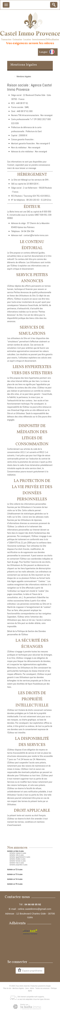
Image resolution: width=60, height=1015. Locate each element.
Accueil (10, 76)
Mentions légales (18, 988)
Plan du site (7, 988)
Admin (32, 988)
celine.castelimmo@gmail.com (34, 909)
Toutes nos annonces (42, 988)
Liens (27, 988)
